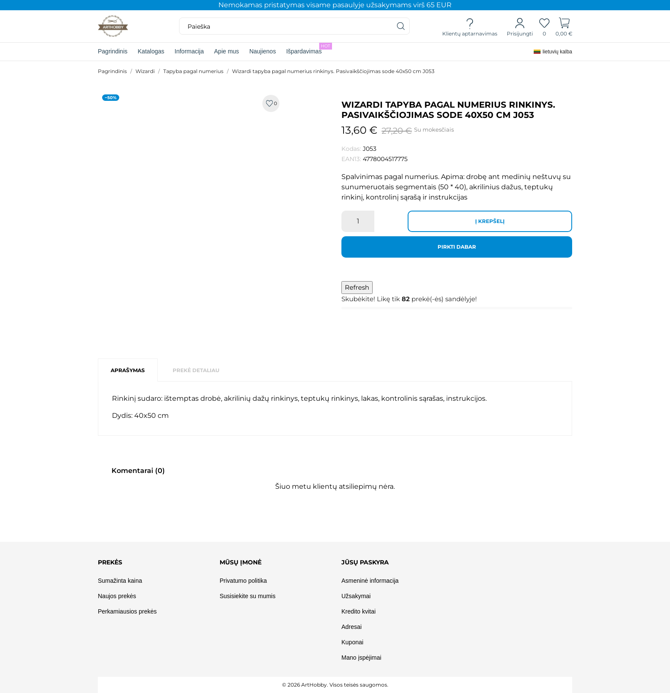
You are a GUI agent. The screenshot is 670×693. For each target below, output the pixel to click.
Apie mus (226, 51)
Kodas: (351, 149)
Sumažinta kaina (120, 580)
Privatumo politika (243, 580)
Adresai (351, 626)
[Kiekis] (357, 221)
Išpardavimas (309, 49)
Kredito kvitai (358, 611)
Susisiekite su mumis (248, 596)
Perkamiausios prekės (127, 611)
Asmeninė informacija (370, 580)
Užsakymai (355, 596)
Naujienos (262, 51)
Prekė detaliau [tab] (196, 370)
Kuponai (352, 642)
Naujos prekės (117, 596)
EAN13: (351, 159)
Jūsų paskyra (365, 562)
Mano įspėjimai (361, 657)
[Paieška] (401, 26)
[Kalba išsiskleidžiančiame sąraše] (553, 52)
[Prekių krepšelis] (564, 26)
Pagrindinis (112, 51)
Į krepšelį (490, 221)
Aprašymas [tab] (128, 370)
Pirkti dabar (457, 247)
